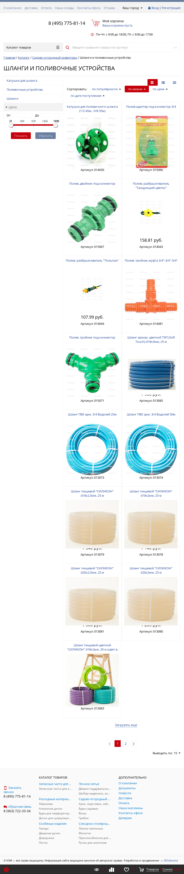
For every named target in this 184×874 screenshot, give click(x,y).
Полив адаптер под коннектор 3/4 (151, 106)
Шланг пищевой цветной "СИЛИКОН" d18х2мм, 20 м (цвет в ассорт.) (92, 649)
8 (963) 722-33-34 (17, 811)
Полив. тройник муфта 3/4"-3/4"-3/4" (151, 260)
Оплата (46, 8)
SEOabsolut (171, 860)
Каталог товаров (32, 47)
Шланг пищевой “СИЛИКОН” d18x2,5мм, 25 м (92, 493)
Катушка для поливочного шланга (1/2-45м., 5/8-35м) (92, 108)
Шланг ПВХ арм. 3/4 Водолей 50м (151, 414)
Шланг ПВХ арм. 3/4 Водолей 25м (92, 414)
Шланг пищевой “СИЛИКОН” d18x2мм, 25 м (151, 493)
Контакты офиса (89, 8)
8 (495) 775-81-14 (66, 23)
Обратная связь (18, 806)
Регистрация (171, 8)
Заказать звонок (13, 789)
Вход (155, 8)
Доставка (31, 8)
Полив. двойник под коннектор (92, 183)
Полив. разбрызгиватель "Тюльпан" (92, 260)
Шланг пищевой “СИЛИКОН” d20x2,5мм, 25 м (92, 570)
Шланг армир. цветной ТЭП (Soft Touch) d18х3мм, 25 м (151, 339)
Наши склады (64, 8)
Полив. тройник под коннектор (92, 337)
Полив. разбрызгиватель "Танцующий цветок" (151, 185)
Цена (11, 107)
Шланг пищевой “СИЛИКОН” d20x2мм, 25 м (151, 570)
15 (177, 753)
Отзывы (109, 8)
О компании (12, 8)
